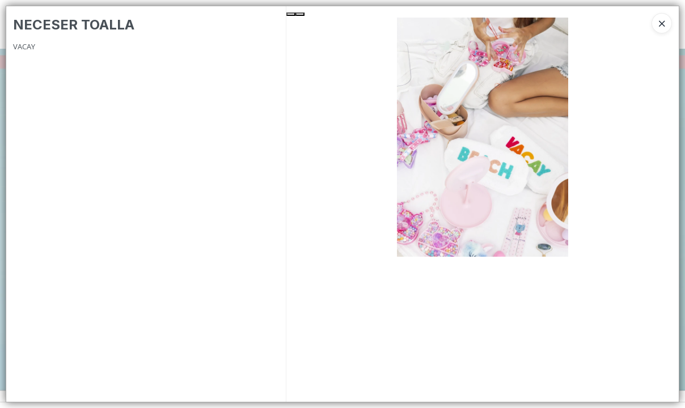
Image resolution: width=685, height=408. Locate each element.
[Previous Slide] (290, 14)
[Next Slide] (300, 14)
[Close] (662, 23)
